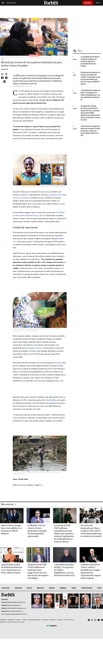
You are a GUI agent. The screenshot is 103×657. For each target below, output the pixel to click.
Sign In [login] (98, 3)
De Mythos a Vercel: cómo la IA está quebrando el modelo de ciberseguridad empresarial (37, 531)
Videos (73, 588)
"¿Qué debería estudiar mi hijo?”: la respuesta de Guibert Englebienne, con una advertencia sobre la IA (90, 95)
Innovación (6, 588)
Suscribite (87, 3)
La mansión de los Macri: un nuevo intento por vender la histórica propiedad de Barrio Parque (90, 61)
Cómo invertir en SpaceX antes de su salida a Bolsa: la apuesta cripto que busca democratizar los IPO (90, 130)
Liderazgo (18, 588)
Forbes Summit (86, 588)
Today (99, 588)
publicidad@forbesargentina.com (16, 602)
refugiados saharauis (35, 348)
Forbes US (4, 69)
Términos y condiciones (49, 619)
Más (89, 50)
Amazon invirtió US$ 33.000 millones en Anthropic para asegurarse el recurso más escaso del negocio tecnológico (38, 571)
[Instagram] (95, 620)
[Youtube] (99, 620)
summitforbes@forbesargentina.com (16, 608)
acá (41, 485)
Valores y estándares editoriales (32, 619)
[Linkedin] (102, 620)
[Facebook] (89, 620)
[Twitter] (92, 620)
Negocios (40, 588)
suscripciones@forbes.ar (16, 611)
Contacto (18, 619)
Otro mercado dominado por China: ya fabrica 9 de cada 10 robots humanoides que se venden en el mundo (91, 531)
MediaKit (3, 619)
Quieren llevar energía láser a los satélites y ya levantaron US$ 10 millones (11, 530)
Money (29, 588)
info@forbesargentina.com (13, 605)
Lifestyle (52, 588)
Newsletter (11, 619)
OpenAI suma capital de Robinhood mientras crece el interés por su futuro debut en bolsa (11, 569)
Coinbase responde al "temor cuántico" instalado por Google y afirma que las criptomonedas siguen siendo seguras (91, 571)
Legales (60, 619)
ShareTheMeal (51, 400)
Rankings (63, 588)
